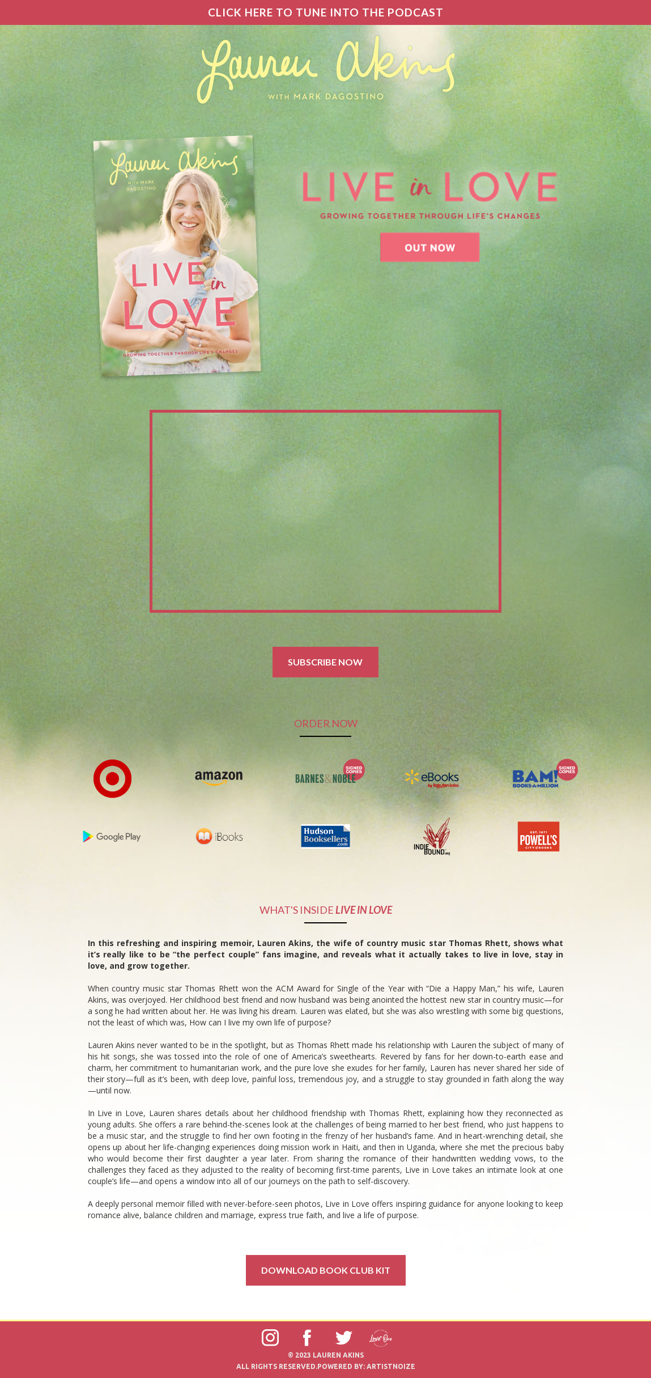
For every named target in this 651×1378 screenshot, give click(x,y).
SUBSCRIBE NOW (325, 661)
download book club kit (325, 1270)
